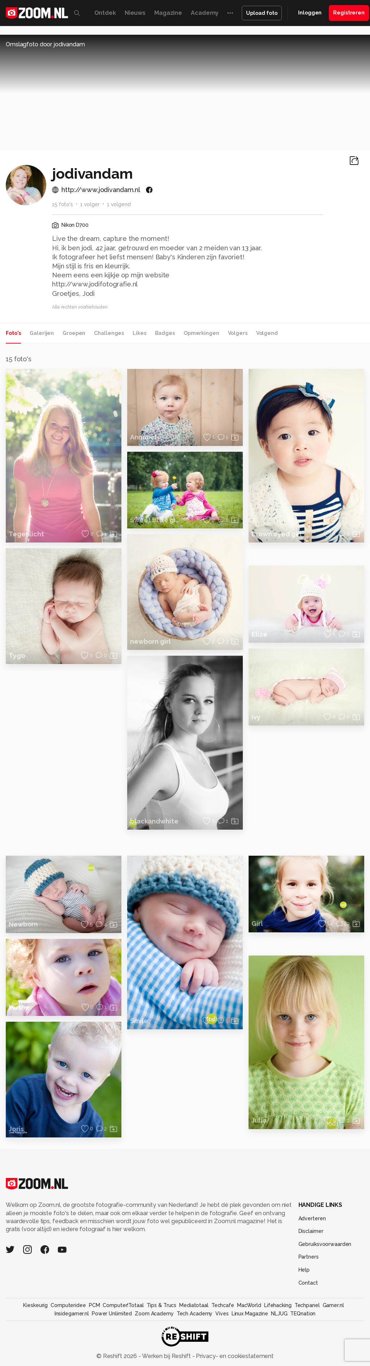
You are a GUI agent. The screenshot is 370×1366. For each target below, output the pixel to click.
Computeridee (68, 1305)
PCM (94, 1305)
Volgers (238, 333)
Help (304, 1270)
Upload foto (262, 13)
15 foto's (62, 204)
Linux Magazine (250, 1313)
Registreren (349, 13)
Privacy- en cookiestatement (234, 1356)
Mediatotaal (193, 1305)
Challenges (109, 333)
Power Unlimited (112, 1313)
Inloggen (310, 13)
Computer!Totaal (123, 1305)
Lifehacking (278, 1305)
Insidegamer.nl (72, 1313)
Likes (139, 333)
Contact (308, 1283)
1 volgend (119, 204)
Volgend (267, 333)
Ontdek (105, 12)
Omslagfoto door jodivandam (45, 44)
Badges (165, 333)
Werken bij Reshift (166, 1356)
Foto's (13, 333)
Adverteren (312, 1218)
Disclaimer (310, 1231)
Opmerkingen (201, 333)
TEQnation (302, 1313)
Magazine (168, 12)
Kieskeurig (35, 1305)
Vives (221, 1313)
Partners (308, 1257)
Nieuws (135, 12)
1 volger (90, 204)
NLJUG (279, 1313)
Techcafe (222, 1305)
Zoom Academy (154, 1313)
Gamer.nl (333, 1305)
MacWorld (249, 1305)
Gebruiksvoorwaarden (325, 1244)
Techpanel (307, 1305)
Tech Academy (195, 1313)
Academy (205, 12)
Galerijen (42, 333)
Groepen (74, 333)
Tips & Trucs (162, 1305)
